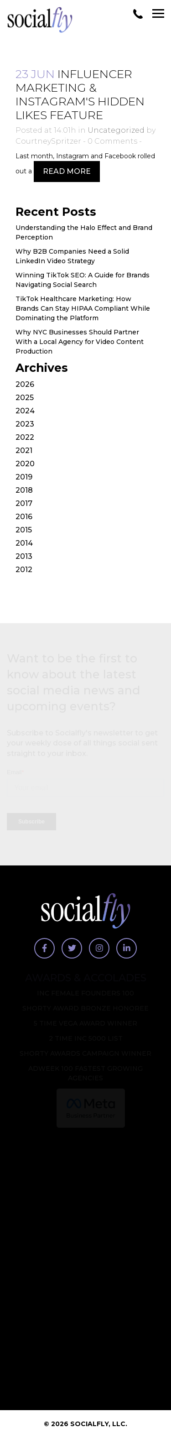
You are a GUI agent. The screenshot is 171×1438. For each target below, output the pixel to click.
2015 (24, 530)
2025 (25, 397)
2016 (24, 516)
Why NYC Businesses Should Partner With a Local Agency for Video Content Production (80, 341)
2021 (24, 450)
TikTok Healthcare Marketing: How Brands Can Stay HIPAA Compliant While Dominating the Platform (83, 308)
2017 (24, 503)
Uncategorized (116, 130)
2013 (24, 556)
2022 (25, 437)
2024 (25, 410)
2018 (24, 490)
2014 (24, 543)
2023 (25, 424)
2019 (24, 477)
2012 (24, 569)
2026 (25, 384)
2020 (25, 463)
